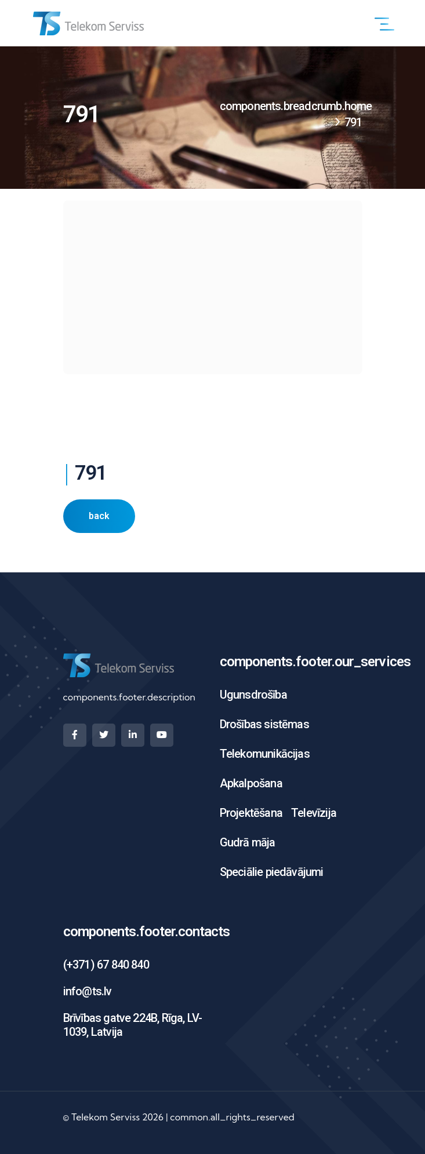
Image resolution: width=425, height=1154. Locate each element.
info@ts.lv (87, 991)
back (99, 515)
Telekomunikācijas (265, 754)
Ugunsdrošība (253, 695)
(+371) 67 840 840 (106, 965)
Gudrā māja (247, 842)
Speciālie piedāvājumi (272, 872)
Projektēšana (251, 813)
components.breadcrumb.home (296, 106)
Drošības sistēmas (264, 724)
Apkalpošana (251, 783)
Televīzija (313, 813)
